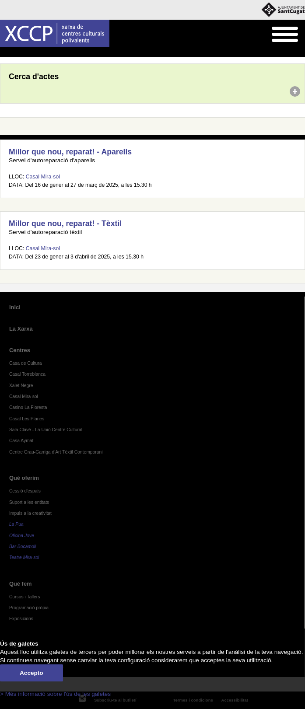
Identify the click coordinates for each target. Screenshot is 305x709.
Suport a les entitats (29, 502)
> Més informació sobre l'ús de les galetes (55, 694)
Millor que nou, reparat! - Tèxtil (65, 223)
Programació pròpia (29, 607)
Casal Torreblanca (27, 374)
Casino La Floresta (28, 407)
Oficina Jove (21, 535)
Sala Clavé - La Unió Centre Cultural (45, 429)
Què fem (20, 583)
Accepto (31, 673)
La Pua (16, 524)
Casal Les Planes (26, 418)
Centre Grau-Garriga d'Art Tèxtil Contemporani (56, 452)
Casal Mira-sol (43, 177)
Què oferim (24, 478)
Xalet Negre (21, 385)
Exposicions (21, 618)
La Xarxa (21, 328)
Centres (19, 350)
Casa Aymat (21, 440)
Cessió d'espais (25, 491)
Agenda (23, 52)
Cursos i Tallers (24, 596)
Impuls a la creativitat (30, 513)
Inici (4, 52)
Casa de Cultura (25, 363)
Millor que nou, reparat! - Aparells (70, 151)
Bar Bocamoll (22, 546)
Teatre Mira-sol (24, 557)
